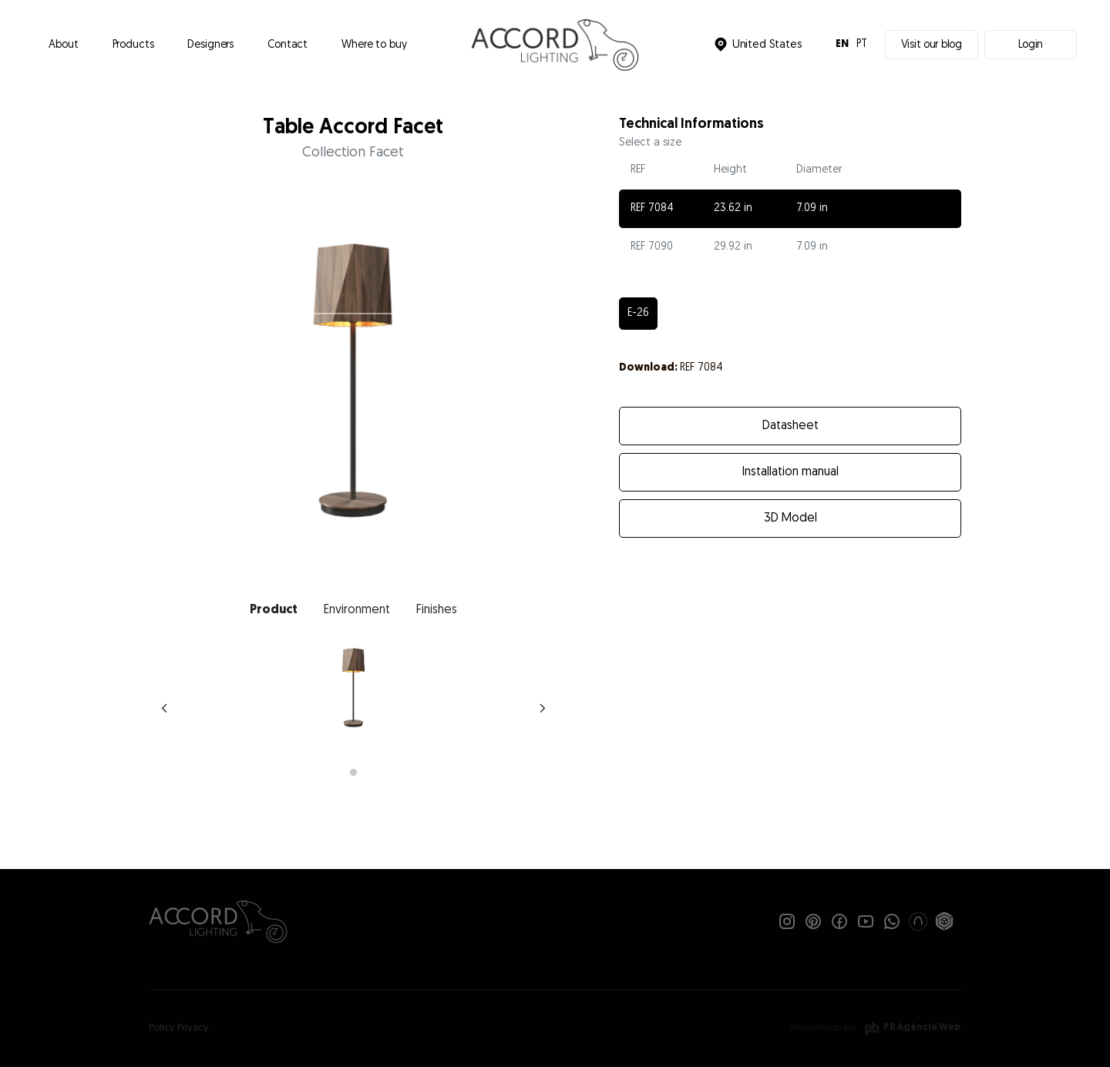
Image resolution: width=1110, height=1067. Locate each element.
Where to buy (373, 45)
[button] (133, 44)
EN (842, 44)
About (63, 45)
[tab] (273, 610)
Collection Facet (353, 153)
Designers (210, 45)
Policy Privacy (179, 1028)
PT (861, 44)
